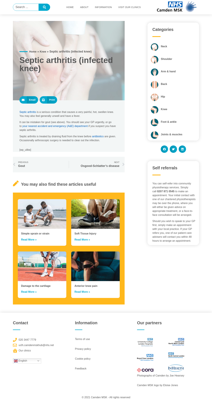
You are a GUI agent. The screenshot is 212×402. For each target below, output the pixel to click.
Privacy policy (83, 349)
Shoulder (166, 59)
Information (103, 7)
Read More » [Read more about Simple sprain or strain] (29, 239)
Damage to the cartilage (36, 286)
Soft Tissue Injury (85, 233)
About (84, 7)
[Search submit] (44, 7)
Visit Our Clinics (129, 7)
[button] (28, 100)
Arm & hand (168, 71)
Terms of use (82, 339)
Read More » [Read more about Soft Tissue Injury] (82, 239)
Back (164, 84)
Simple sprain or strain (35, 233)
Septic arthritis (27, 112)
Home (70, 7)
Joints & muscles (171, 134)
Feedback (80, 368)
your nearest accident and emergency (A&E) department (55, 126)
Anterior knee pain (85, 286)
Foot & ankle (169, 121)
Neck (164, 46)
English (20, 361)
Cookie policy (82, 358)
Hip (163, 96)
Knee (43, 51)
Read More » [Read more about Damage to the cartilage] (29, 291)
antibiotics (98, 136)
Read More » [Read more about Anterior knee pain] (82, 291)
